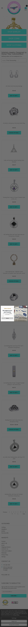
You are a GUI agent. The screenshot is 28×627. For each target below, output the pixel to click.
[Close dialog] (26, 306)
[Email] (7, 316)
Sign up (7, 318)
